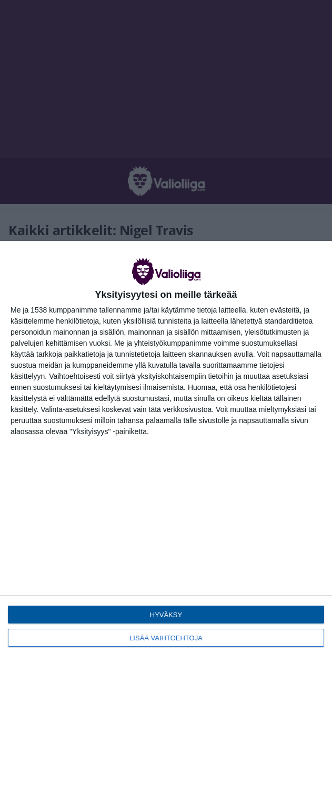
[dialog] (166, 522)
